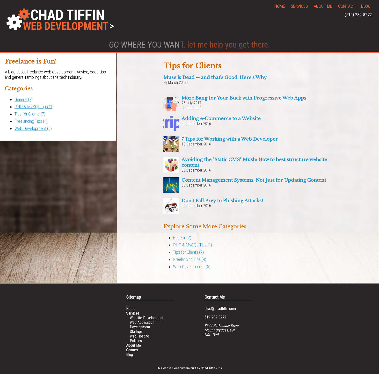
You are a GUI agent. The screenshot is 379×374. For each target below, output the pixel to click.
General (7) (24, 99)
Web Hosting (139, 336)
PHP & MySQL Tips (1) (34, 106)
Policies (136, 340)
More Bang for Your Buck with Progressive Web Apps (244, 98)
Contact (346, 6)
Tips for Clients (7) (30, 114)
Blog (366, 6)
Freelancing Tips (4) (31, 121)
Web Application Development (142, 324)
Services (299, 6)
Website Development (146, 318)
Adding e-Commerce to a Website (221, 118)
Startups (136, 331)
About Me (323, 6)
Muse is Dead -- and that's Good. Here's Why (215, 77)
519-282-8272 (215, 317)
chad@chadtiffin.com (220, 308)
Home (279, 6)
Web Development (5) (33, 128)
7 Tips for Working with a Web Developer (230, 139)
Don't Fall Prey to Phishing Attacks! (222, 200)
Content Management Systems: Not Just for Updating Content (254, 180)
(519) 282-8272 (358, 14)
